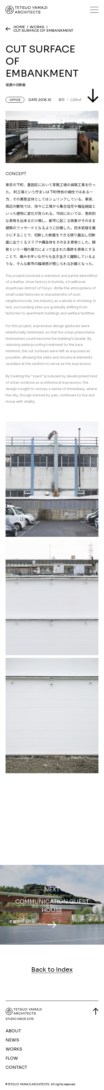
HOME (19, 27)
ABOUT (13, 1030)
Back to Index (52, 970)
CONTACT (16, 1067)
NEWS (12, 1040)
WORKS (37, 27)
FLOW (12, 1058)
